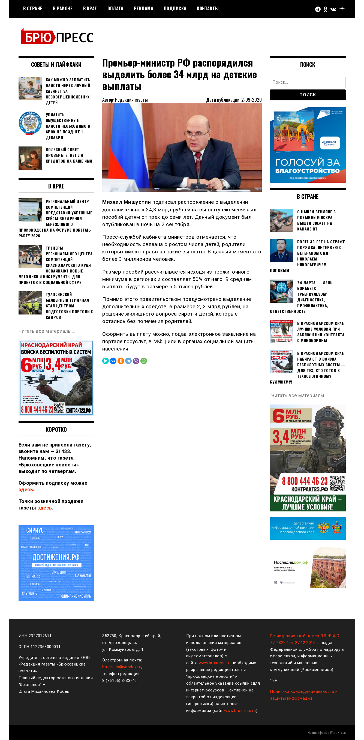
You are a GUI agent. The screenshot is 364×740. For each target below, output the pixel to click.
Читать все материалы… (47, 331)
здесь (26, 489)
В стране (33, 8)
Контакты (208, 8)
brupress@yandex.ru (121, 666)
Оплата (115, 8)
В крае (90, 8)
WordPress (338, 732)
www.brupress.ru (215, 662)
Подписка (175, 8)
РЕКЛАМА (144, 8)
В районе (63, 8)
